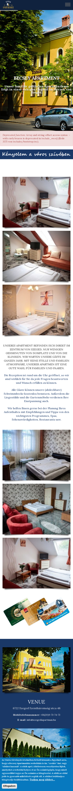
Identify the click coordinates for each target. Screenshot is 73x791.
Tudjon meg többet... (42, 779)
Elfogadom (9, 786)
